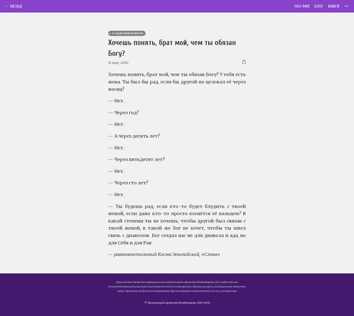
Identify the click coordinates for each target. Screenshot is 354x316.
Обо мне (302, 6)
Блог (319, 6)
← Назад (13, 6)
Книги (333, 6)
